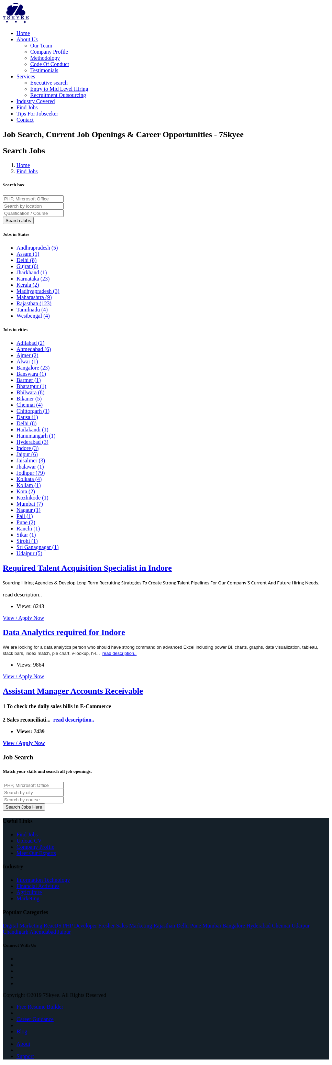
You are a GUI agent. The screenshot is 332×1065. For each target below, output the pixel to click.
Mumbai (29, 504)
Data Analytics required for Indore (64, 632)
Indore (27, 448)
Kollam (28, 485)
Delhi (26, 260)
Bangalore (32, 368)
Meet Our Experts (36, 853)
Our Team (41, 45)
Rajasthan (34, 303)
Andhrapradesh (37, 248)
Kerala (27, 285)
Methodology (45, 58)
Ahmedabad (33, 349)
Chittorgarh (32, 411)
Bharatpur (31, 386)
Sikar (26, 535)
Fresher (106, 926)
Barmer (28, 380)
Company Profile (49, 52)
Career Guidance (35, 1019)
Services (25, 76)
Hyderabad (32, 442)
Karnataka (32, 279)
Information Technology (43, 880)
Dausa (27, 417)
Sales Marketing (134, 926)
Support (25, 1056)
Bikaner (29, 399)
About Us (27, 39)
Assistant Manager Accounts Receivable (73, 691)
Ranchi (28, 528)
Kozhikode (32, 498)
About (23, 1044)
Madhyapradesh (37, 291)
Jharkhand (31, 272)
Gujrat (27, 266)
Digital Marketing (22, 926)
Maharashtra (34, 297)
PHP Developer (80, 926)
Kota (25, 491)
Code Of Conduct (49, 64)
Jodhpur (30, 473)
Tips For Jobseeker (37, 114)
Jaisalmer (30, 460)
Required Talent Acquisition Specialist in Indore (87, 567)
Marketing (28, 898)
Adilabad (30, 343)
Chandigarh (16, 932)
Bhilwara (30, 392)
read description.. (22, 594)
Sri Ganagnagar (37, 547)
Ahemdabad (43, 932)
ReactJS (53, 926)
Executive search (49, 83)
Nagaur (28, 510)
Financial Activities (37, 886)
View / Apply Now (23, 618)
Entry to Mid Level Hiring (59, 89)
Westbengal (33, 316)
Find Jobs (27, 107)
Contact (25, 120)
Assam (27, 254)
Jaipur (27, 454)
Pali (24, 516)
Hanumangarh (35, 436)
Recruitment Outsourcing (58, 95)
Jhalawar (30, 467)
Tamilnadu (32, 309)
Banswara (31, 374)
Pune (25, 522)
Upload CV (29, 841)
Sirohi (27, 541)
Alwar (27, 361)
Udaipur (29, 553)
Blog (21, 1031)
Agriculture (29, 892)
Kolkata (29, 479)
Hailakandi (32, 429)
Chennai (29, 405)
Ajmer (27, 355)
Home (23, 33)
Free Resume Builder (39, 1007)
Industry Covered (35, 101)
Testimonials (44, 70)
